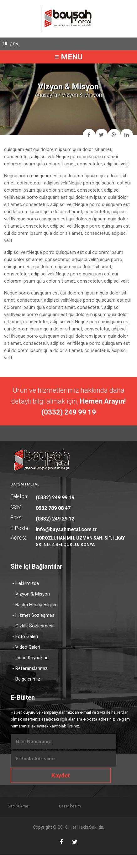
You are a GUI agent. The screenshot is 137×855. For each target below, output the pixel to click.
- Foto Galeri (25, 636)
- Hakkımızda (25, 583)
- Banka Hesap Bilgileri (35, 604)
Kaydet (61, 775)
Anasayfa (46, 94)
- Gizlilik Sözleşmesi (32, 626)
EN (15, 44)
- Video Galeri (26, 647)
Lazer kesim (76, 806)
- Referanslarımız (30, 668)
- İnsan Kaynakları (30, 658)
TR (5, 43)
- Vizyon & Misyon (31, 594)
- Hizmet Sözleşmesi (33, 615)
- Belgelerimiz (26, 679)
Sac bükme (19, 806)
